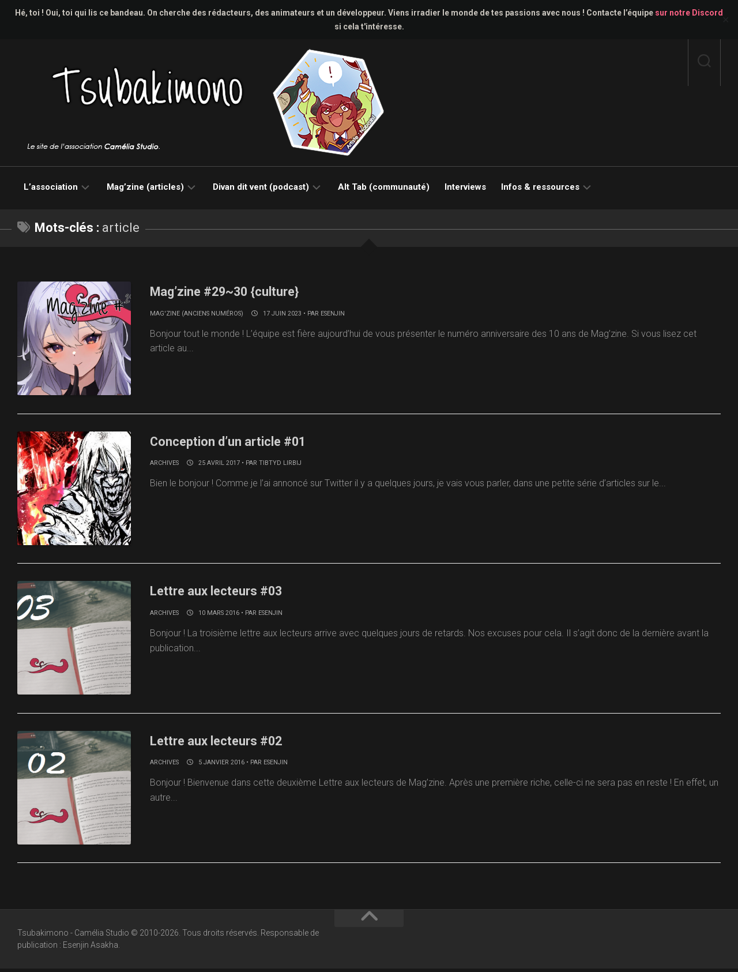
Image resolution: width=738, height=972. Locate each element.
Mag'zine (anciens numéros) (196, 313)
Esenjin (333, 313)
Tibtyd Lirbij (280, 464)
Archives (164, 464)
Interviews (465, 187)
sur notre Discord (689, 12)
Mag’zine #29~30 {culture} (239, 290)
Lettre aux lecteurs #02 (229, 742)
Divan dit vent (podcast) (261, 187)
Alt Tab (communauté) (384, 187)
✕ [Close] (725, 19)
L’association (51, 187)
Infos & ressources (540, 187)
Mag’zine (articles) (145, 187)
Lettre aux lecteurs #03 (229, 592)
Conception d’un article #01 (243, 441)
